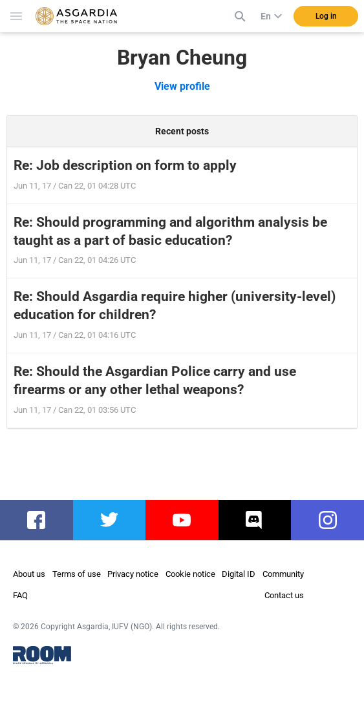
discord (255, 520)
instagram (334, 520)
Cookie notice (190, 574)
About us (29, 574)
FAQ (20, 595)
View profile (182, 86)
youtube (183, 520)
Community (283, 574)
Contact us (284, 595)
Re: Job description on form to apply (125, 165)
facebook (43, 520)
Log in (326, 16)
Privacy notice (132, 574)
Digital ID (238, 574)
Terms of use (76, 574)
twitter (109, 520)
